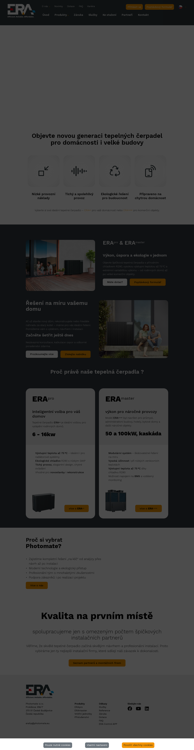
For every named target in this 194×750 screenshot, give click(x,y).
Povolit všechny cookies (138, 745)
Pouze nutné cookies (57, 745)
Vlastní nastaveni (97, 745)
